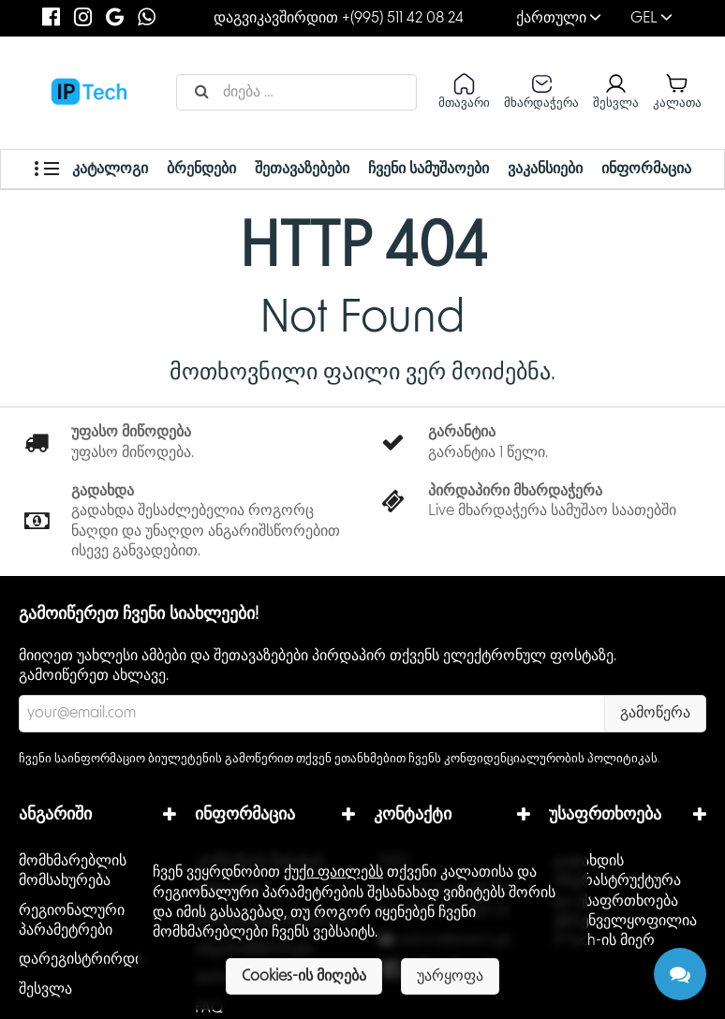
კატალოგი (94, 169)
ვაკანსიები (543, 169)
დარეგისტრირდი (80, 959)
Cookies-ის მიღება (304, 975)
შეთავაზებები (301, 169)
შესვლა (45, 989)
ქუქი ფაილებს (333, 871)
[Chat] (680, 974)
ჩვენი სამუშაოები (427, 169)
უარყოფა (450, 975)
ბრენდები (202, 169)
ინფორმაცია (643, 169)
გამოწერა (655, 712)
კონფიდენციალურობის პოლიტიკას (551, 758)
